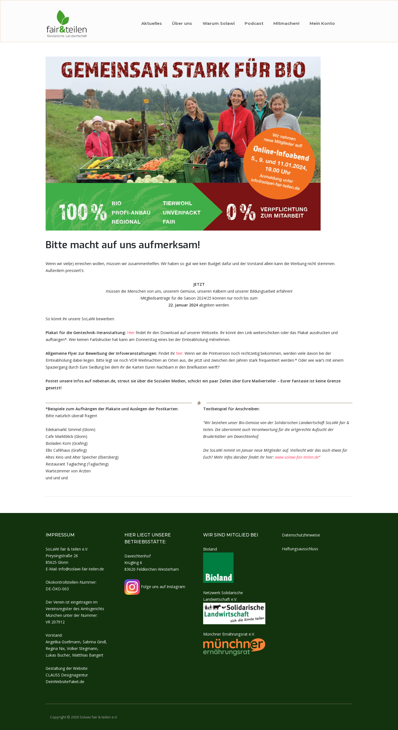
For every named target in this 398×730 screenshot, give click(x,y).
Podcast (253, 22)
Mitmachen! (287, 22)
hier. (180, 354)
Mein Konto (323, 22)
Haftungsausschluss (300, 548)
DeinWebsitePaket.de (65, 681)
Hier (130, 333)
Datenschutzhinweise (301, 535)
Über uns (179, 22)
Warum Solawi (217, 22)
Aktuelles (148, 22)
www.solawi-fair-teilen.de (297, 458)
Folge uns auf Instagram (154, 586)
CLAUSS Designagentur (66, 675)
